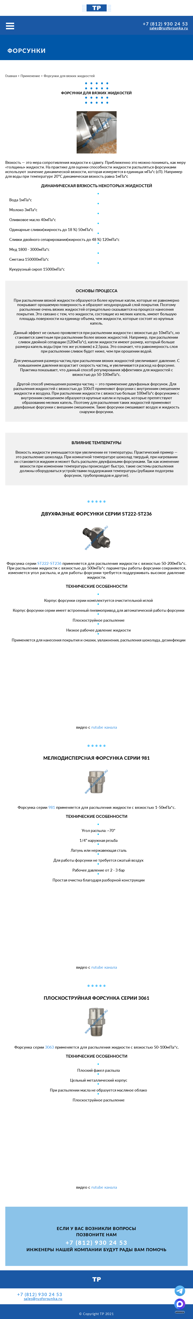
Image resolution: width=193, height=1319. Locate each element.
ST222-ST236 (49, 563)
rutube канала (104, 727)
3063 (49, 1047)
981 (51, 807)
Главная (11, 76)
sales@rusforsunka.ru (168, 28)
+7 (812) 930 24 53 (165, 23)
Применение (30, 76)
